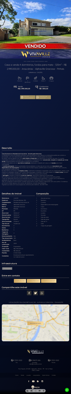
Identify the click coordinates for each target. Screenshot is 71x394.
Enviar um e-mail (20, 281)
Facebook (29, 293)
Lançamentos (36, 375)
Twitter (35, 293)
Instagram (42, 381)
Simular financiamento (28, 97)
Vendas (28, 61)
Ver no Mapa (49, 369)
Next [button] (69, 29)
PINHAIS (32, 61)
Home (16, 375)
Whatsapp (42, 293)
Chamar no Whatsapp (48, 281)
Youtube (33, 381)
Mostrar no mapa (35, 323)
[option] (35, 29)
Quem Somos (45, 375)
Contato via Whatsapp (43, 97)
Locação (28, 375)
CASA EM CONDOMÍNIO (39, 61)
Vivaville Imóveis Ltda (35, 351)
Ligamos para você (33, 281)
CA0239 (46, 61)
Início (25, 61)
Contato (54, 375)
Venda (22, 375)
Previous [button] (2, 29)
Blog (37, 381)
